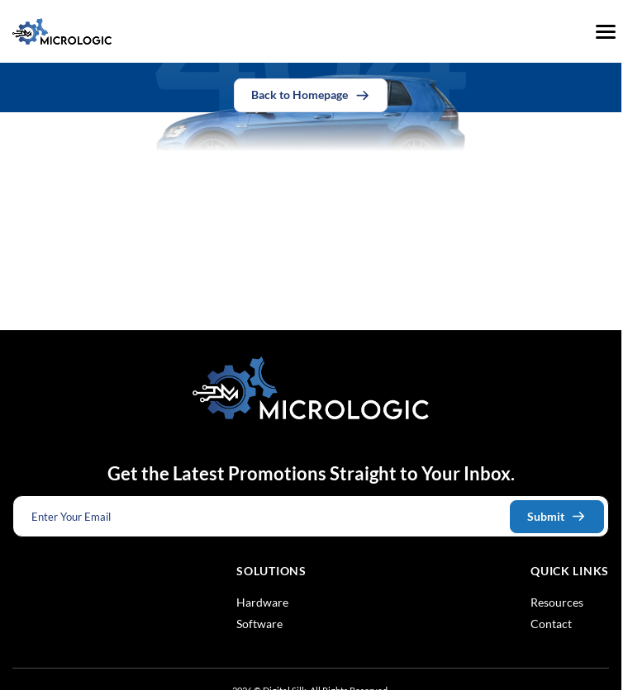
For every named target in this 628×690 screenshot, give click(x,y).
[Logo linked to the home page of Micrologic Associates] (62, 31)
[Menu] (606, 31)
